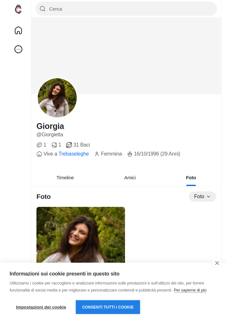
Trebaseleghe (74, 154)
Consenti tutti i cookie (108, 307)
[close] (217, 262)
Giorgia (50, 126)
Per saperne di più (190, 290)
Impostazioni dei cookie (41, 307)
